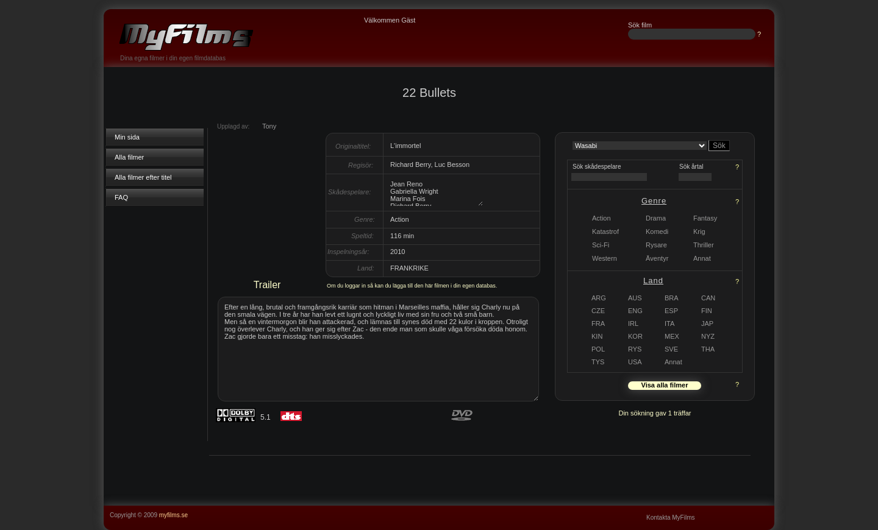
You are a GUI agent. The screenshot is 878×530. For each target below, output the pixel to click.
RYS (634, 349)
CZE (598, 310)
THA (708, 349)
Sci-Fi (600, 245)
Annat (673, 362)
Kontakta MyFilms (670, 517)
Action (601, 218)
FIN (706, 310)
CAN (708, 298)
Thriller (703, 245)
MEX (672, 336)
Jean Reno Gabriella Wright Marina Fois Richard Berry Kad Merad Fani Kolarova (436, 192)
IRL (633, 323)
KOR (635, 336)
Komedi (657, 231)
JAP (707, 323)
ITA (669, 323)
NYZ (708, 336)
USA (635, 362)
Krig (699, 231)
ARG (598, 298)
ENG (635, 310)
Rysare (656, 245)
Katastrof (605, 231)
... (768, 509)
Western (604, 258)
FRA (598, 323)
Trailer (267, 285)
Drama (656, 218)
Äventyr (657, 258)
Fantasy (705, 218)
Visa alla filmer (664, 385)
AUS (635, 298)
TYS (597, 362)
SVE (671, 349)
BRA (672, 298)
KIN (596, 336)
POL (598, 349)
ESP (671, 310)
